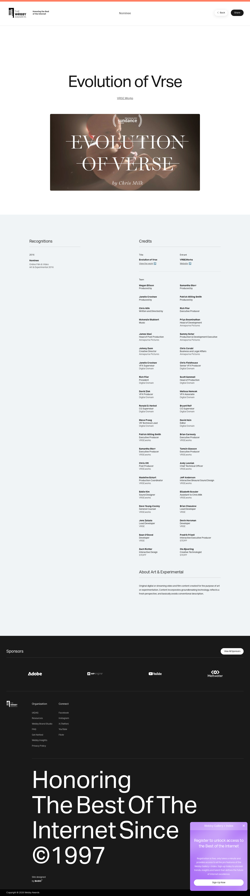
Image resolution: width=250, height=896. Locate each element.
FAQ (34, 729)
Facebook (64, 713)
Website (184, 264)
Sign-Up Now (218, 882)
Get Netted (37, 735)
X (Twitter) (64, 724)
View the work (146, 264)
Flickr (61, 735)
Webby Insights (39, 740)
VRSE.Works (125, 98)
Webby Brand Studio (42, 724)
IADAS (35, 713)
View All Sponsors (232, 651)
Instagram (64, 718)
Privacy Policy (39, 746)
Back (220, 12)
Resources (37, 718)
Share (237, 13)
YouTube (63, 729)
